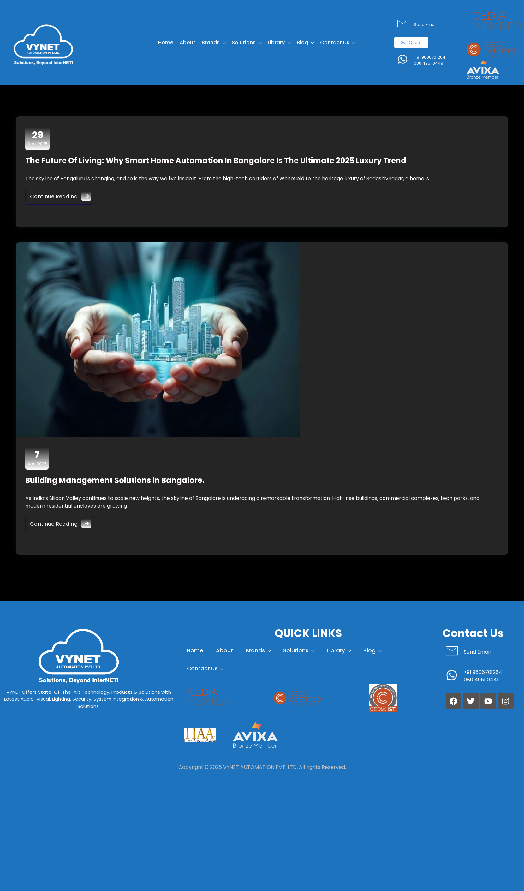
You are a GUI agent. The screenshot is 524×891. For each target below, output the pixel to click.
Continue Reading (62, 195)
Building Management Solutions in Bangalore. (115, 480)
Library (279, 42)
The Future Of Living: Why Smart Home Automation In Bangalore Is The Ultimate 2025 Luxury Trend (215, 160)
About (187, 42)
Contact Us (337, 42)
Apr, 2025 (37, 458)
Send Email (425, 24)
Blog (305, 42)
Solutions (246, 42)
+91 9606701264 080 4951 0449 (429, 60)
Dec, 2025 (37, 138)
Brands (213, 42)
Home (165, 42)
